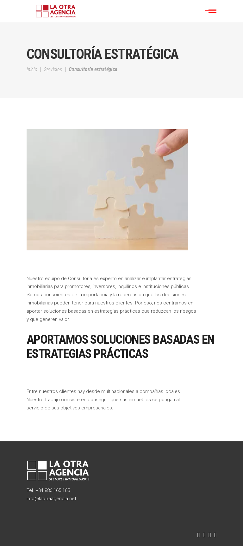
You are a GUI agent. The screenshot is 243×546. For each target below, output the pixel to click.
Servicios (53, 69)
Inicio (32, 69)
